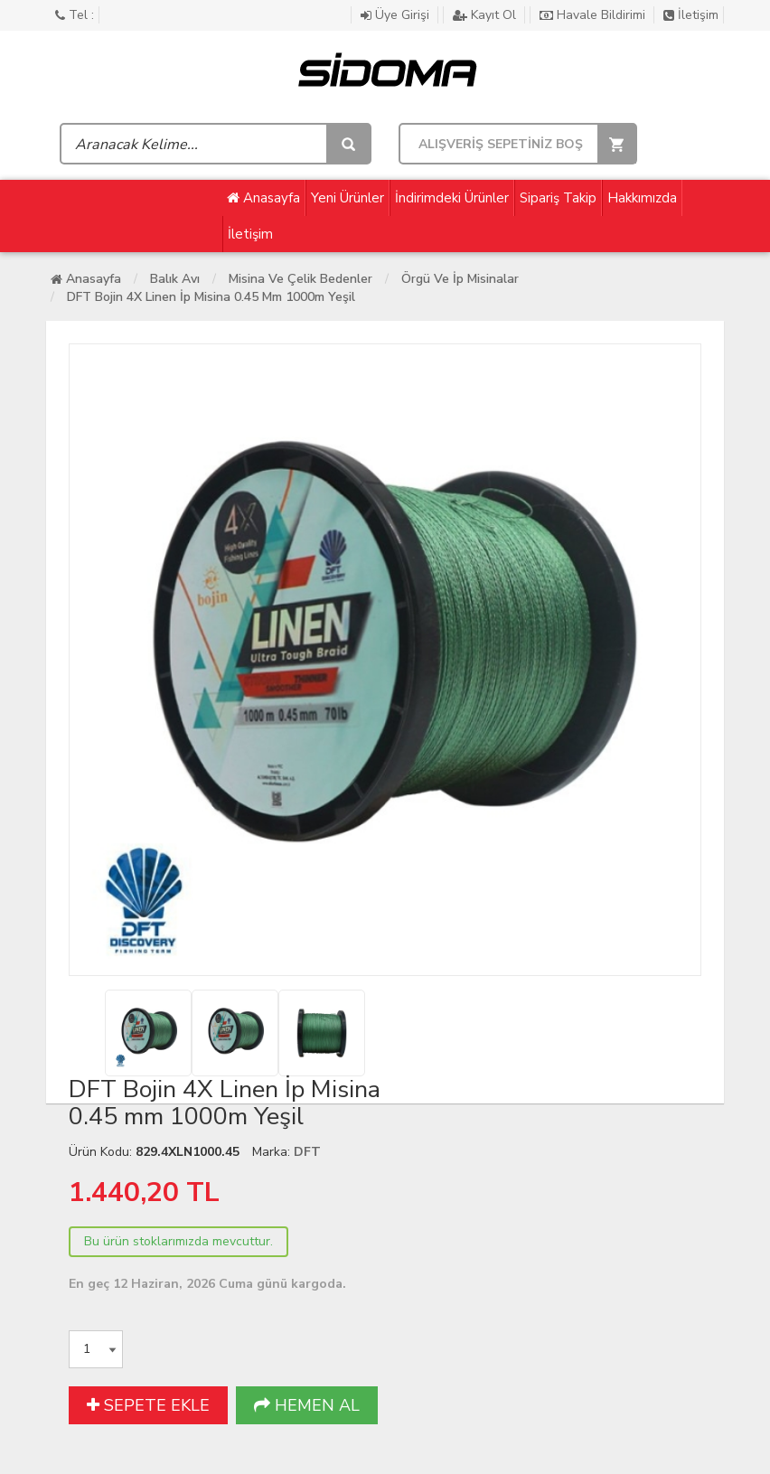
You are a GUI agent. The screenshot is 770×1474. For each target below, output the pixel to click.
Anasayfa (263, 198)
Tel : (74, 14)
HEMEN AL (307, 1405)
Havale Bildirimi (594, 14)
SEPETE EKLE (148, 1405)
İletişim (690, 14)
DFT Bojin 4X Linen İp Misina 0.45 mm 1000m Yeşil (211, 296)
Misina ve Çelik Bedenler (300, 278)
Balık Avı (175, 278)
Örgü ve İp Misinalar (460, 278)
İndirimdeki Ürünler (452, 198)
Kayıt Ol (486, 14)
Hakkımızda (642, 198)
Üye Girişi (397, 14)
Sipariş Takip (558, 198)
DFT (307, 1151)
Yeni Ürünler (347, 198)
